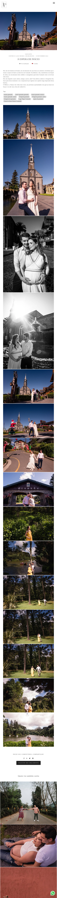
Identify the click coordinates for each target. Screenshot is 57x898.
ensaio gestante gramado (21, 94)
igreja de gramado (38, 99)
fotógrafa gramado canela (39, 96)
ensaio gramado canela (10, 96)
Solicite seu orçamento (28, 762)
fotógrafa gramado (24, 96)
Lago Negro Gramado (24, 99)
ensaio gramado (8, 94)
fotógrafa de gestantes (10, 99)
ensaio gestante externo (38, 94)
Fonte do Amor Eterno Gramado (12, 101)
